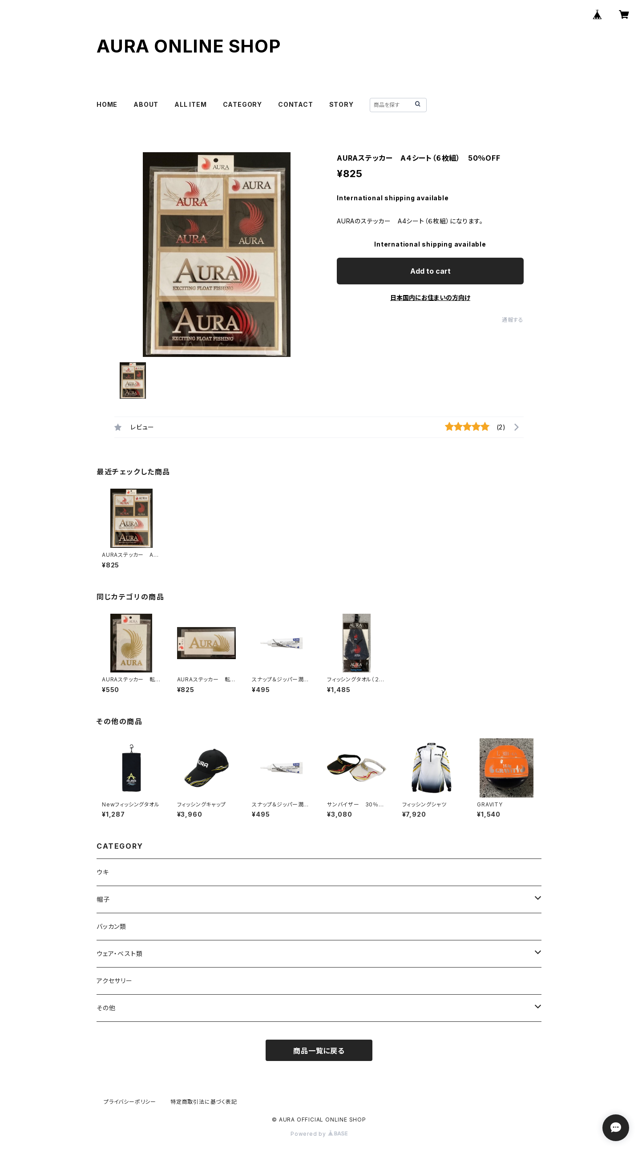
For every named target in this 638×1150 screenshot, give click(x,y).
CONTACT (295, 104)
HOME (107, 104)
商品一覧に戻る (319, 1050)
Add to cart (430, 271)
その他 (106, 1008)
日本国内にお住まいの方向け (430, 297)
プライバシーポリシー (130, 1101)
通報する (513, 319)
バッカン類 (111, 926)
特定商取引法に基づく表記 (203, 1101)
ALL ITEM (190, 104)
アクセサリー (115, 980)
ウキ (103, 872)
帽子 (103, 899)
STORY (341, 104)
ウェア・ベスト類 (119, 953)
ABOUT (145, 104)
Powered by (319, 1133)
